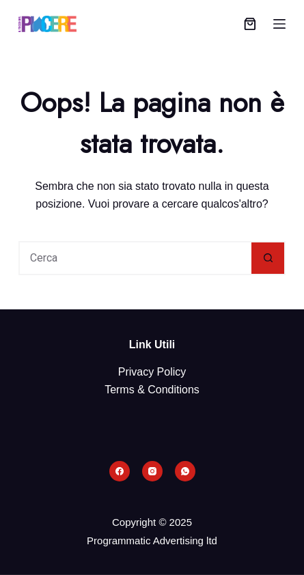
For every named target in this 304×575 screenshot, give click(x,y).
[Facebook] (119, 471)
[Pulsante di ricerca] (268, 258)
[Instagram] (152, 471)
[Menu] (279, 24)
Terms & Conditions (152, 389)
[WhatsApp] (185, 471)
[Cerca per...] (135, 258)
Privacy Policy (152, 372)
